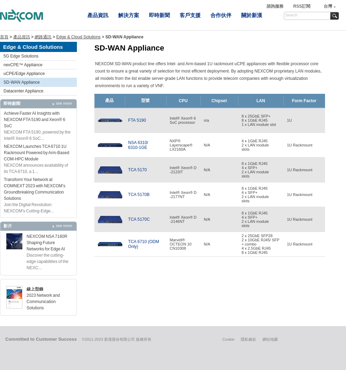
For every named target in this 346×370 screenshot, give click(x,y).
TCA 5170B (139, 194)
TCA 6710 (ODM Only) (143, 244)
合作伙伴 (220, 15)
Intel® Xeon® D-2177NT (183, 194)
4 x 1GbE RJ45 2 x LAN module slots (255, 145)
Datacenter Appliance (23, 91)
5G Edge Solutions (20, 56)
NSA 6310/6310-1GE (138, 145)
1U (289, 120)
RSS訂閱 (301, 6)
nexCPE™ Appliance (22, 64)
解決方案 (128, 15)
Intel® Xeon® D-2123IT (183, 170)
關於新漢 (251, 15)
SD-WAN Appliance (21, 82)
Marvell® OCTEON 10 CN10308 (181, 244)
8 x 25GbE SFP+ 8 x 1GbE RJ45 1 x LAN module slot (259, 120)
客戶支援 (190, 15)
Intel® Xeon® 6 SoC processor (183, 120)
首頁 (4, 37)
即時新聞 (159, 15)
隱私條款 (248, 339)
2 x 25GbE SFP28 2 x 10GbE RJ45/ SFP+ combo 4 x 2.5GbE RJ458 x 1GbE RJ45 (260, 244)
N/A (207, 145)
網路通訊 (43, 37)
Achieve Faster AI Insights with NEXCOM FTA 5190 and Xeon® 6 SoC (34, 119)
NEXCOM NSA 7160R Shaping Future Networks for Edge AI (47, 242)
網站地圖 (270, 339)
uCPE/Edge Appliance (24, 73)
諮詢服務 (275, 6)
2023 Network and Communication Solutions (43, 301)
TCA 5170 (137, 169)
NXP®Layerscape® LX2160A (181, 145)
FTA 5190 (137, 120)
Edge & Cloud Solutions (78, 37)
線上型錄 (35, 289)
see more (64, 103)
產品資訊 (97, 15)
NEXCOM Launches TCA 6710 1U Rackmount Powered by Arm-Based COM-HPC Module (36, 152)
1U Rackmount (299, 145)
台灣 (328, 6)
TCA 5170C (139, 219)
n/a (206, 120)
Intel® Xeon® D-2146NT (183, 219)
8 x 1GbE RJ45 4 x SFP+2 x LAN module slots (255, 169)
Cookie (228, 339)
